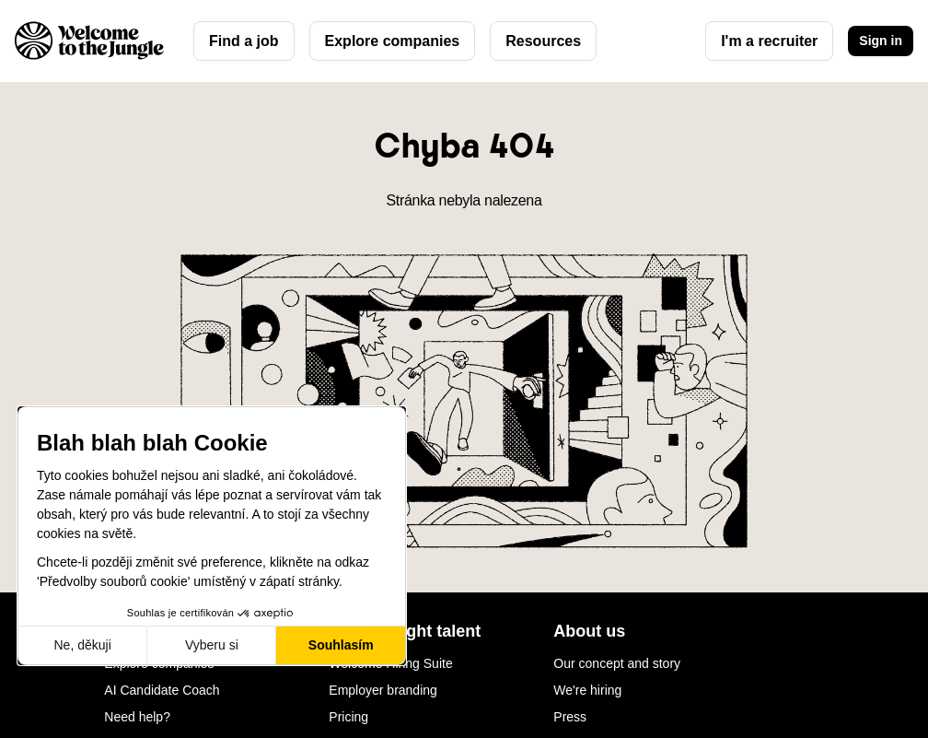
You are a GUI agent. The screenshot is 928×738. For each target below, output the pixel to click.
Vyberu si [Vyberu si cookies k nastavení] (211, 645)
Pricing (348, 716)
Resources (543, 41)
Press (569, 716)
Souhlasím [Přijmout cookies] (341, 645)
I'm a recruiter (769, 41)
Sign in (880, 40)
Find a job (244, 41)
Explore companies (392, 41)
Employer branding (383, 690)
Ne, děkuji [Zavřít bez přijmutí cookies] (81, 645)
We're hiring (587, 690)
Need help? (137, 716)
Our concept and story (616, 663)
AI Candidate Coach (161, 690)
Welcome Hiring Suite (390, 663)
